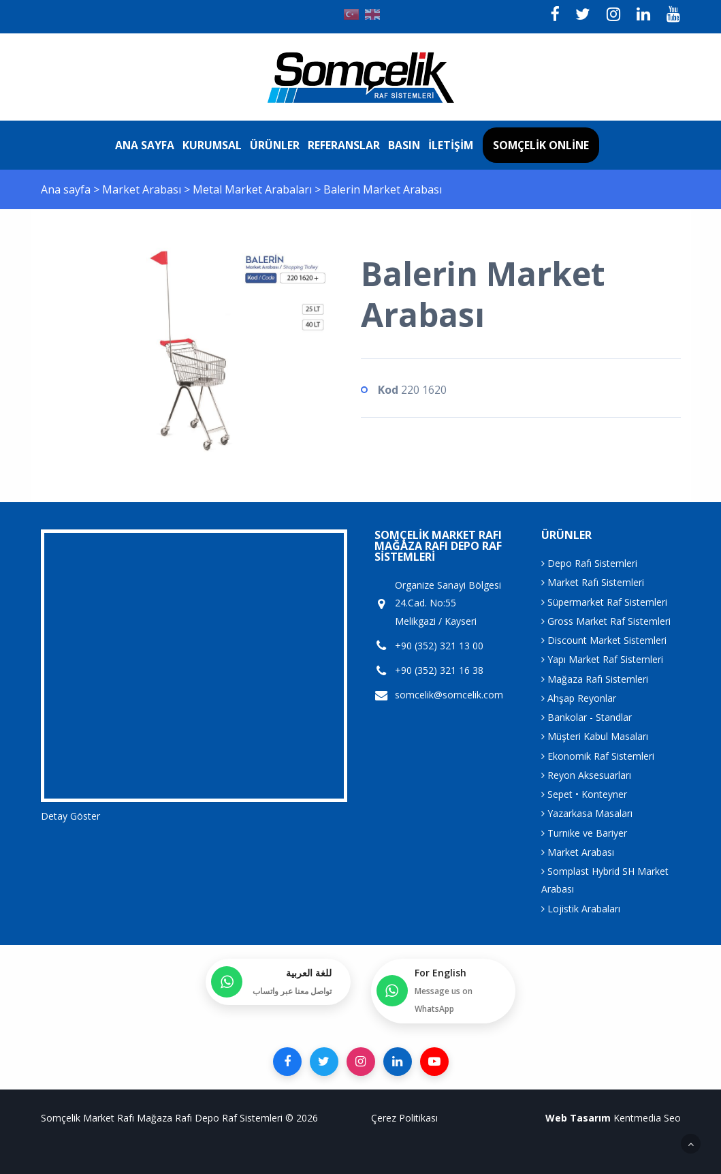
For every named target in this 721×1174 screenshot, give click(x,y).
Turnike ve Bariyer (584, 833)
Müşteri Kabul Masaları (594, 736)
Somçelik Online (541, 145)
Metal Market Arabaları (254, 189)
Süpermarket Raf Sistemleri (604, 602)
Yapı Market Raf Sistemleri (602, 659)
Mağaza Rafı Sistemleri (594, 679)
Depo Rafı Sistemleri (589, 563)
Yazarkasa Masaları (586, 813)
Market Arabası (143, 189)
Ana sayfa (144, 145)
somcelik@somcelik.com (449, 695)
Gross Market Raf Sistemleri (606, 621)
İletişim (450, 145)
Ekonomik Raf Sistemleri (597, 756)
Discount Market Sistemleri (604, 640)
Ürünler (275, 145)
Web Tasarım (578, 1117)
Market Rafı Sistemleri (592, 582)
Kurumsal (212, 145)
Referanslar (344, 145)
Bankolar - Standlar (586, 717)
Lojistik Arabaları (580, 908)
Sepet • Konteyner (584, 794)
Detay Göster (70, 815)
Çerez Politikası (404, 1117)
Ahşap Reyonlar (578, 698)
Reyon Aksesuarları (586, 775)
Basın (404, 145)
